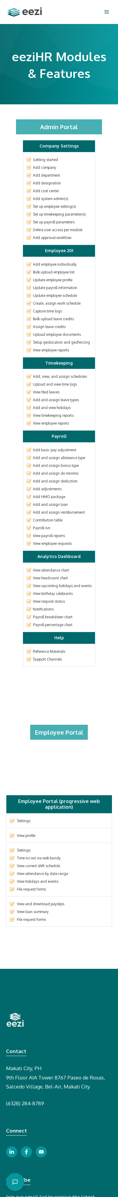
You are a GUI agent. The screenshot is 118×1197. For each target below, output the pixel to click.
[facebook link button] (26, 1151)
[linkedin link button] (11, 1151)
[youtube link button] (41, 1151)
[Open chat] (15, 1182)
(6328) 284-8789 (25, 1103)
